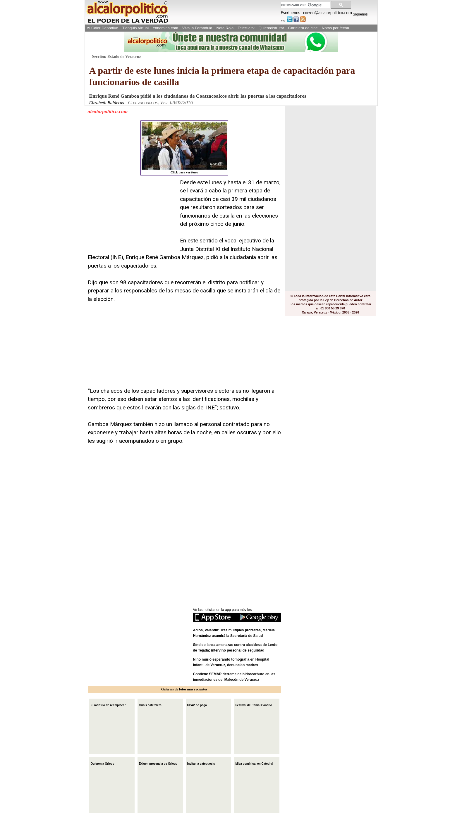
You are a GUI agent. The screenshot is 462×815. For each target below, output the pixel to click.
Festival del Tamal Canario (254, 704)
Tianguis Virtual (135, 28)
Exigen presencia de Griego (158, 763)
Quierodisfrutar (271, 28)
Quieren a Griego (102, 763)
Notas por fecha (335, 28)
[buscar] (305, 5)
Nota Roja (224, 28)
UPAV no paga (197, 704)
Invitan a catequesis (201, 763)
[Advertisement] (132, 214)
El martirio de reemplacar (108, 704)
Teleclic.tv (246, 28)
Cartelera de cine (303, 28)
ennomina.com (165, 28)
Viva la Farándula (197, 28)
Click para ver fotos (184, 148)
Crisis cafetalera (150, 704)
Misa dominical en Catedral (254, 763)
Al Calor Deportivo (102, 28)
